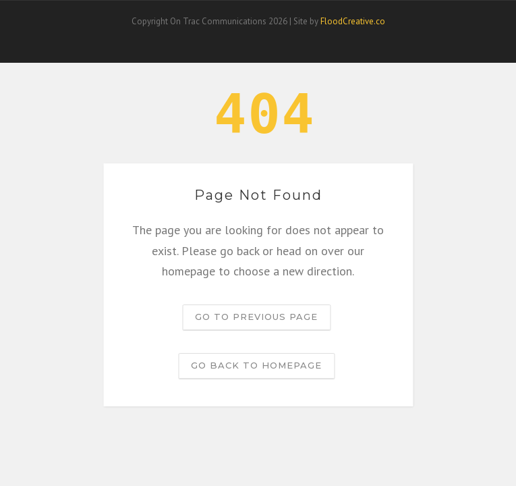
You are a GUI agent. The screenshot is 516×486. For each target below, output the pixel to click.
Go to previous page (256, 316)
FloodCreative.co (352, 21)
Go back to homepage (256, 365)
